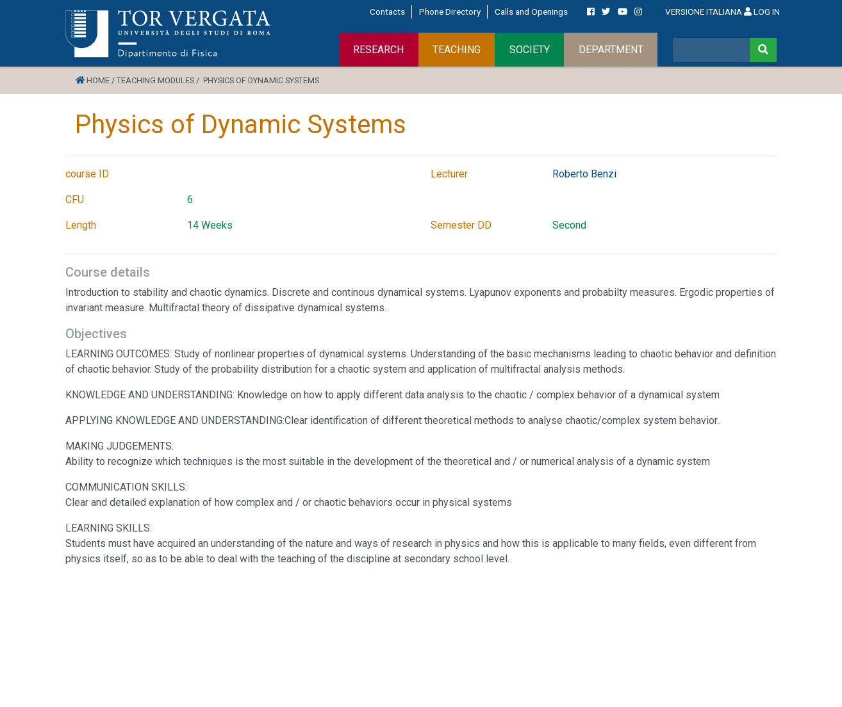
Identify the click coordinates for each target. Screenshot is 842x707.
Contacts (387, 11)
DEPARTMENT (611, 50)
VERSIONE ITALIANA (703, 11)
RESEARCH (378, 50)
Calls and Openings (531, 11)
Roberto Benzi (584, 174)
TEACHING (457, 50)
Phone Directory (450, 11)
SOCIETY (529, 50)
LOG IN (762, 11)
